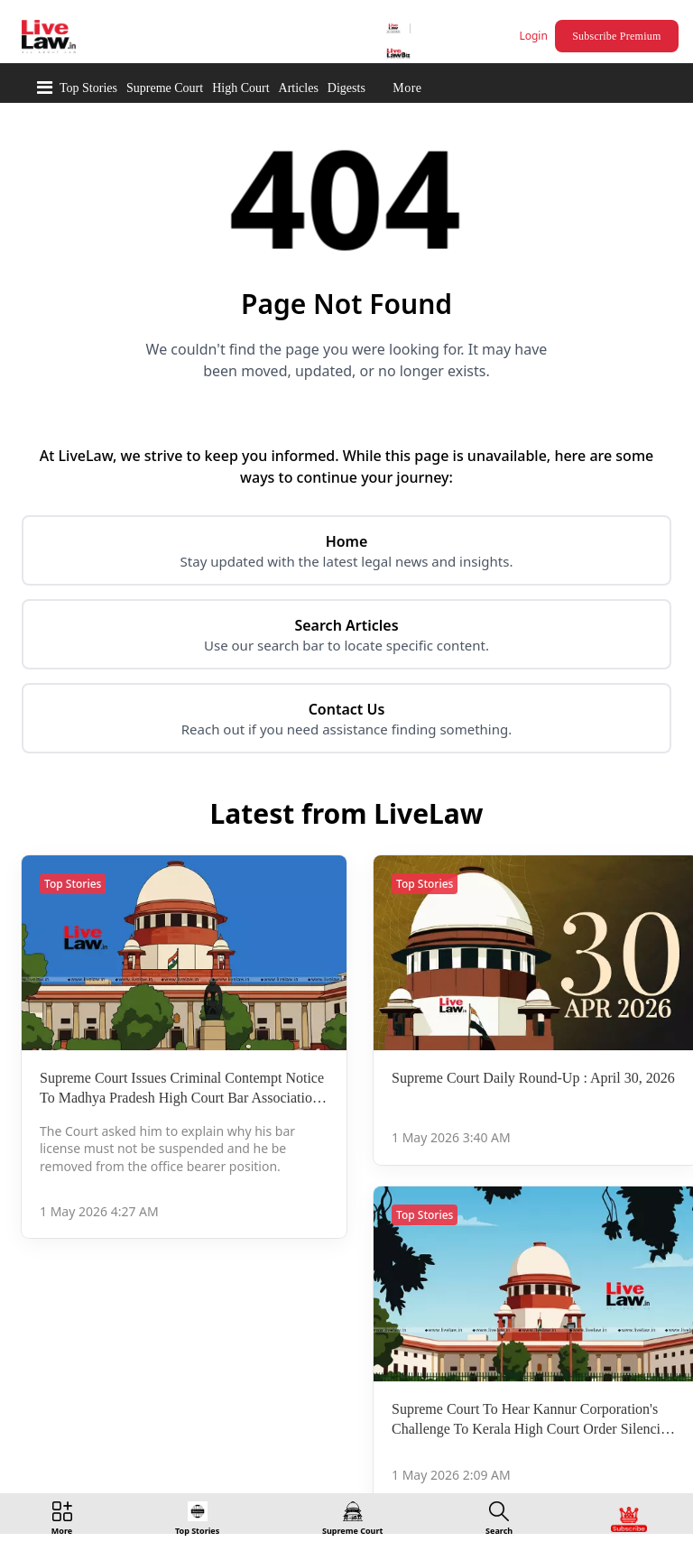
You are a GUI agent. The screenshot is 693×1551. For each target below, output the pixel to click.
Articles (299, 88)
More (407, 88)
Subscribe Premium (616, 36)
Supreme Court (164, 88)
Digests (346, 88)
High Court (240, 88)
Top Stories (88, 88)
